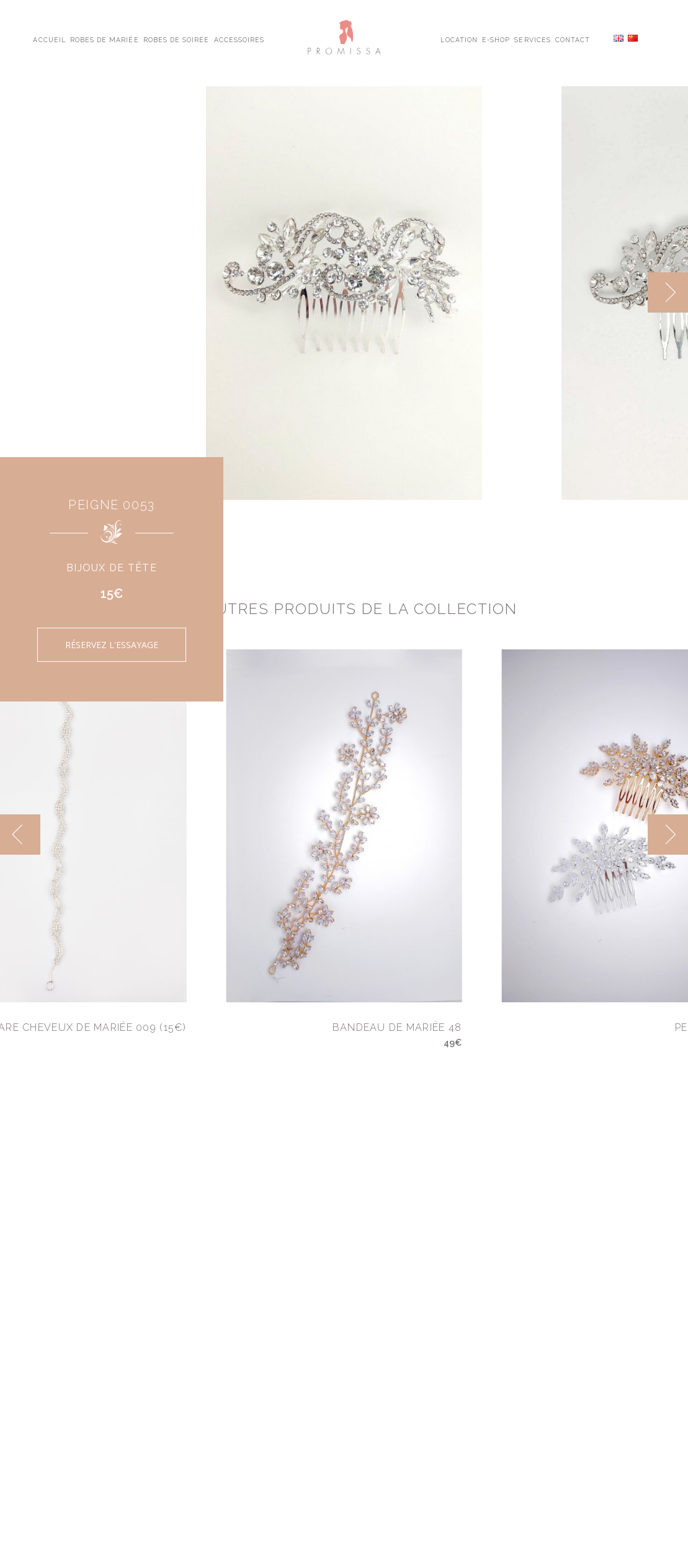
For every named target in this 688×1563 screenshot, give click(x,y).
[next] (668, 292)
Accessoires (239, 39)
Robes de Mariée (104, 39)
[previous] (20, 834)
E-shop (496, 39)
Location (458, 39)
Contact (572, 39)
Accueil (49, 39)
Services (532, 39)
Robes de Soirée (176, 39)
